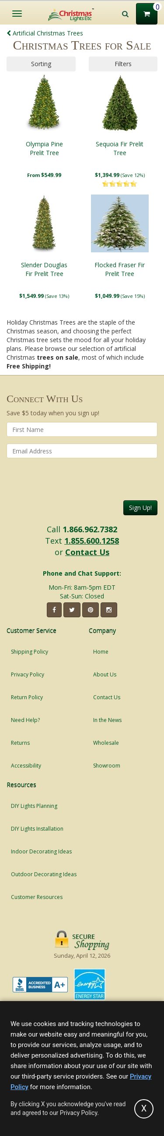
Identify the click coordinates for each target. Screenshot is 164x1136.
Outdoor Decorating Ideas (44, 874)
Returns (20, 743)
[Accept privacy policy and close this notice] (144, 1108)
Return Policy (27, 697)
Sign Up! (140, 507)
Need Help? (25, 720)
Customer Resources (37, 897)
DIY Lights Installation (37, 828)
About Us (104, 674)
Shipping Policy (29, 651)
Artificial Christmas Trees (45, 33)
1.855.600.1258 (91, 540)
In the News (107, 720)
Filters (123, 64)
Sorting (41, 64)
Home (100, 651)
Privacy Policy (27, 674)
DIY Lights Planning (34, 806)
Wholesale (106, 743)
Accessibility (26, 765)
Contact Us (87, 552)
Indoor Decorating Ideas (41, 851)
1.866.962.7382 (90, 529)
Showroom (106, 765)
